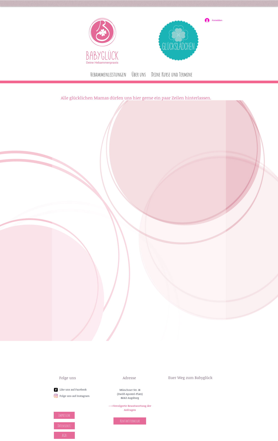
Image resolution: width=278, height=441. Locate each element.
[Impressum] (64, 415)
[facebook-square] (56, 390)
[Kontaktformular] (129, 421)
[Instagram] (56, 396)
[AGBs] (64, 435)
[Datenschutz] (64, 425)
